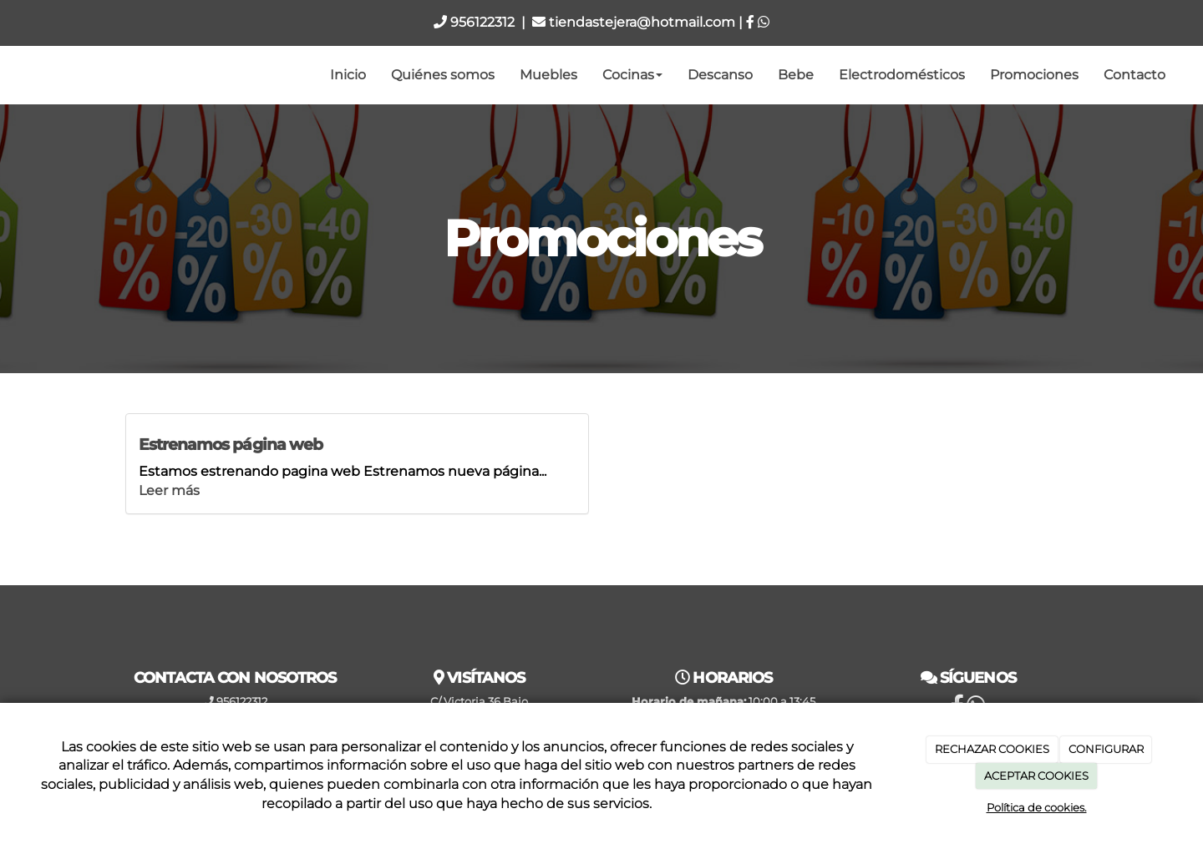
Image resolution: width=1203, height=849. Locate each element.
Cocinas (632, 75)
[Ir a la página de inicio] (8, 75)
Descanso (720, 75)
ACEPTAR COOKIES (1036, 775)
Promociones (1034, 75)
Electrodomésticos (902, 75)
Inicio (348, 75)
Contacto (1134, 75)
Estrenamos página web (230, 444)
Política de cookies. (1037, 807)
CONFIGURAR (1106, 749)
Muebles (548, 75)
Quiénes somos (443, 75)
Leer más (169, 490)
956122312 (474, 22)
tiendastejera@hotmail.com (633, 22)
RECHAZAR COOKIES (992, 749)
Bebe (796, 75)
